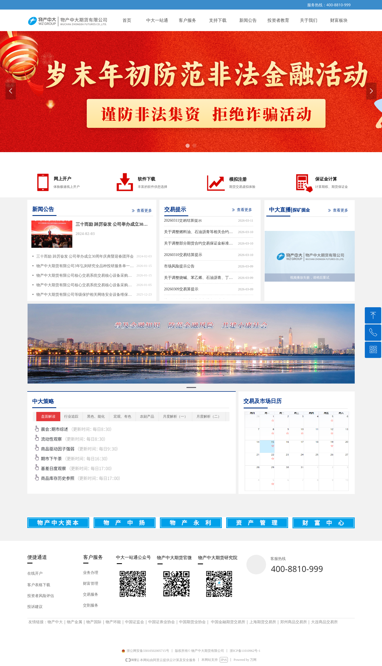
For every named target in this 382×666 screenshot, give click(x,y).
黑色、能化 (96, 416)
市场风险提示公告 (179, 267)
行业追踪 (71, 416)
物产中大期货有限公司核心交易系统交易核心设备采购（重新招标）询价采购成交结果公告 (85, 275)
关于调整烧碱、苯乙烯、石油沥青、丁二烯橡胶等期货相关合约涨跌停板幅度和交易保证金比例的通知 (200, 278)
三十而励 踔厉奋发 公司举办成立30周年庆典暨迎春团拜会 (112, 225)
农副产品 (147, 416)
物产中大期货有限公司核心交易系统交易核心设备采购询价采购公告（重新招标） (85, 285)
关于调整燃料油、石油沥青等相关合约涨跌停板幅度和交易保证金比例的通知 (200, 233)
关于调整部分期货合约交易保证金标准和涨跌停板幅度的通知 (200, 244)
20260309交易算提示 (181, 290)
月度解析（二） (208, 416)
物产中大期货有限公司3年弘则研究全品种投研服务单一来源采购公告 (85, 266)
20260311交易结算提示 (183, 221)
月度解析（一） (175, 416)
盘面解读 (48, 416)
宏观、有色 (122, 416)
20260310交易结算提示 (183, 256)
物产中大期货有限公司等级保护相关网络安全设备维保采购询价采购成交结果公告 (85, 295)
